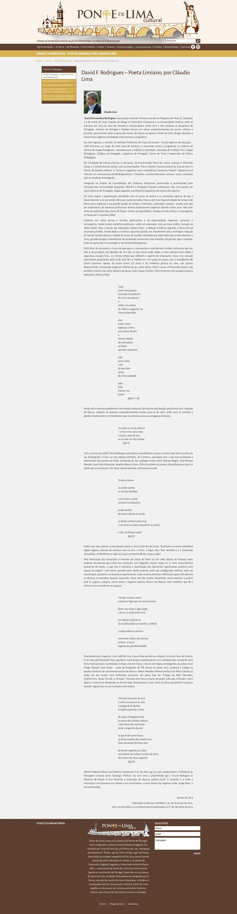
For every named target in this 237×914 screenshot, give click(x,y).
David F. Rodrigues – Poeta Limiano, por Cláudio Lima (58, 75)
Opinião (185, 47)
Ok (198, 41)
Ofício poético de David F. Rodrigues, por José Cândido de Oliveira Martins (59, 97)
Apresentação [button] (45, 47)
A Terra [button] (60, 47)
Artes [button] (101, 47)
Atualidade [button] (171, 47)
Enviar (197, 853)
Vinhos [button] (158, 47)
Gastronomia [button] (143, 47)
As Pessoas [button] (73, 47)
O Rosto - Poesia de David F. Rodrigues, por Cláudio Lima (55, 90)
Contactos (133, 904)
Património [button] (88, 47)
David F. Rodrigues (63, 61)
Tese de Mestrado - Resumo (55, 81)
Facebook (193, 47)
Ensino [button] (111, 47)
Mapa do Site (117, 904)
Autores (48, 61)
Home (39, 61)
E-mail (198, 47)
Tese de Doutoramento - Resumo (57, 85)
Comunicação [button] (125, 47)
